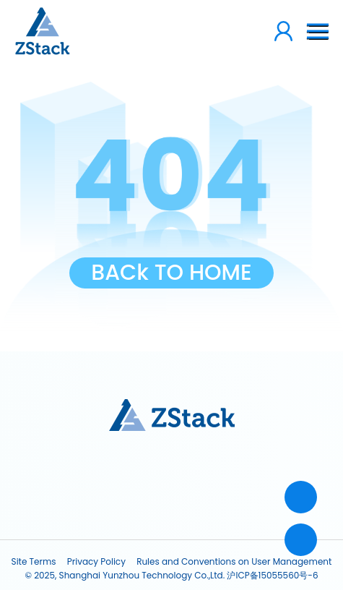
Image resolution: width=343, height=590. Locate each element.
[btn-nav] (318, 31)
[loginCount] (241, 31)
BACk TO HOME (171, 272)
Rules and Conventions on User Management (233, 561)
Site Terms (34, 561)
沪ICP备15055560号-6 (272, 575)
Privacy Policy (96, 561)
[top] (301, 539)
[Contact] (301, 497)
